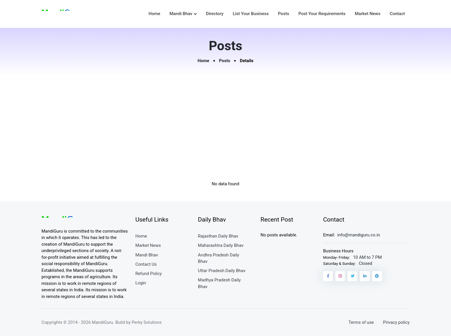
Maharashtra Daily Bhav (220, 245)
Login (140, 282)
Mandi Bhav (181, 13)
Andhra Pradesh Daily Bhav (218, 258)
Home (154, 13)
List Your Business (251, 13)
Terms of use (361, 322)
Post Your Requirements (321, 13)
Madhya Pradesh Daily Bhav (219, 283)
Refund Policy (148, 273)
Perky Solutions (146, 322)
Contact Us (146, 264)
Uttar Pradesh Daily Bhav (221, 270)
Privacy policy (396, 322)
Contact (397, 13)
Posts (283, 13)
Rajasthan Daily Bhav (218, 236)
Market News (367, 13)
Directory (214, 13)
